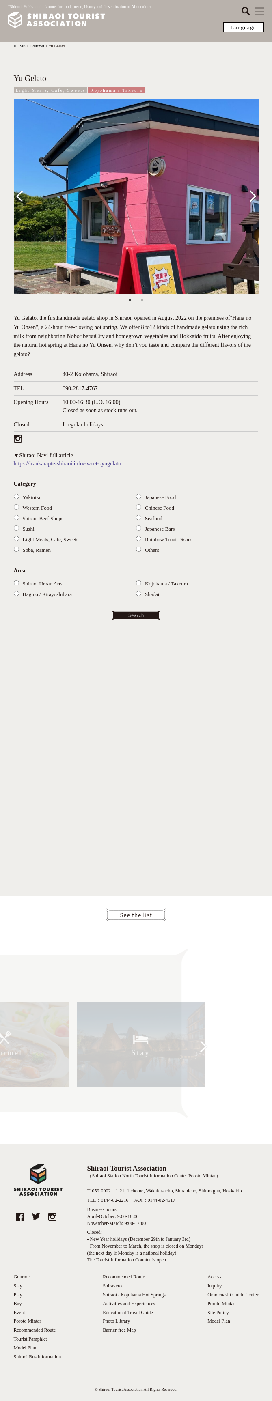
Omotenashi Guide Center (232, 1295)
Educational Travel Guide (128, 1312)
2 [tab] (142, 300)
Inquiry (214, 1286)
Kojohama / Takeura (116, 90)
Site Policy (218, 1312)
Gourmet (22, 1277)
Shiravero (112, 1286)
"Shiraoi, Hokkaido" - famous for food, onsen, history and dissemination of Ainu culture (79, 17)
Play (18, 1295)
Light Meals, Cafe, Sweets (50, 90)
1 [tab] (130, 300)
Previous (25, 194)
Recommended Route (35, 1330)
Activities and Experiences (129, 1303)
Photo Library (116, 1321)
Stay (18, 1286)
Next (250, 194)
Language (243, 27)
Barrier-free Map (119, 1330)
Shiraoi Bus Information (37, 1357)
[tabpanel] (136, 196)
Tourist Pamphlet (30, 1339)
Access (214, 1277)
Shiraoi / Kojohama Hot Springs (134, 1295)
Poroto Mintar (27, 1321)
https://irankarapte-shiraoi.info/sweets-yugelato (67, 464)
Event (19, 1312)
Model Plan (25, 1348)
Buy (18, 1303)
